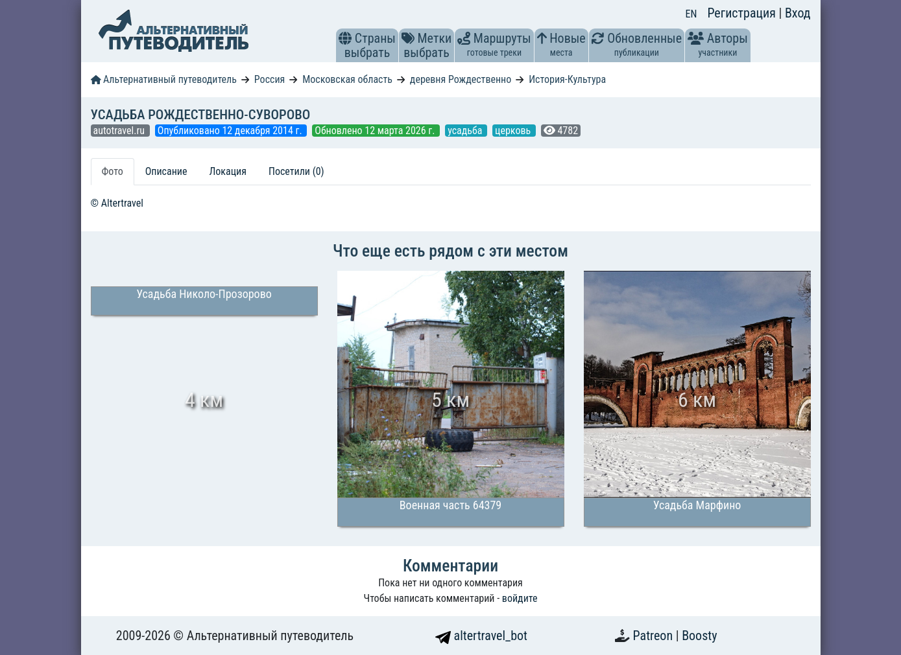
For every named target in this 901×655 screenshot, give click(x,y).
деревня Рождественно (460, 79)
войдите (520, 598)
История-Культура (567, 79)
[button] (345, 38)
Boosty (699, 635)
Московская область (347, 79)
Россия (269, 79)
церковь (514, 130)
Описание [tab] (166, 171)
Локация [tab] (227, 171)
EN (691, 14)
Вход (798, 13)
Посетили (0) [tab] (296, 171)
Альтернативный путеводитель (164, 79)
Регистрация (742, 13)
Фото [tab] (112, 171)
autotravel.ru (120, 130)
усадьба (466, 130)
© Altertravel (117, 203)
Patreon (654, 635)
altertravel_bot (481, 635)
